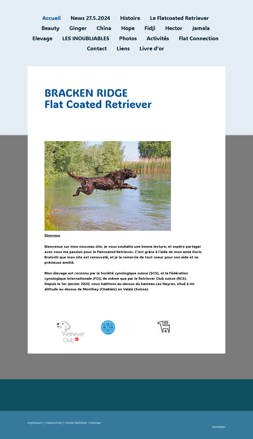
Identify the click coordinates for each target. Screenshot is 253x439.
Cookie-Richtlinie (76, 423)
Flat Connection (199, 38)
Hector (173, 27)
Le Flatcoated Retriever (179, 17)
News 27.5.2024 (90, 17)
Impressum (35, 423)
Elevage (42, 38)
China (104, 27)
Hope (128, 27)
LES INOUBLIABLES (85, 38)
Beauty (50, 27)
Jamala (201, 27)
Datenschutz (53, 423)
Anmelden (218, 427)
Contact (97, 48)
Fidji (149, 27)
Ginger (78, 27)
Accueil (51, 17)
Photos (128, 38)
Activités (158, 38)
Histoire (130, 17)
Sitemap (95, 423)
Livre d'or (152, 48)
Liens (123, 48)
